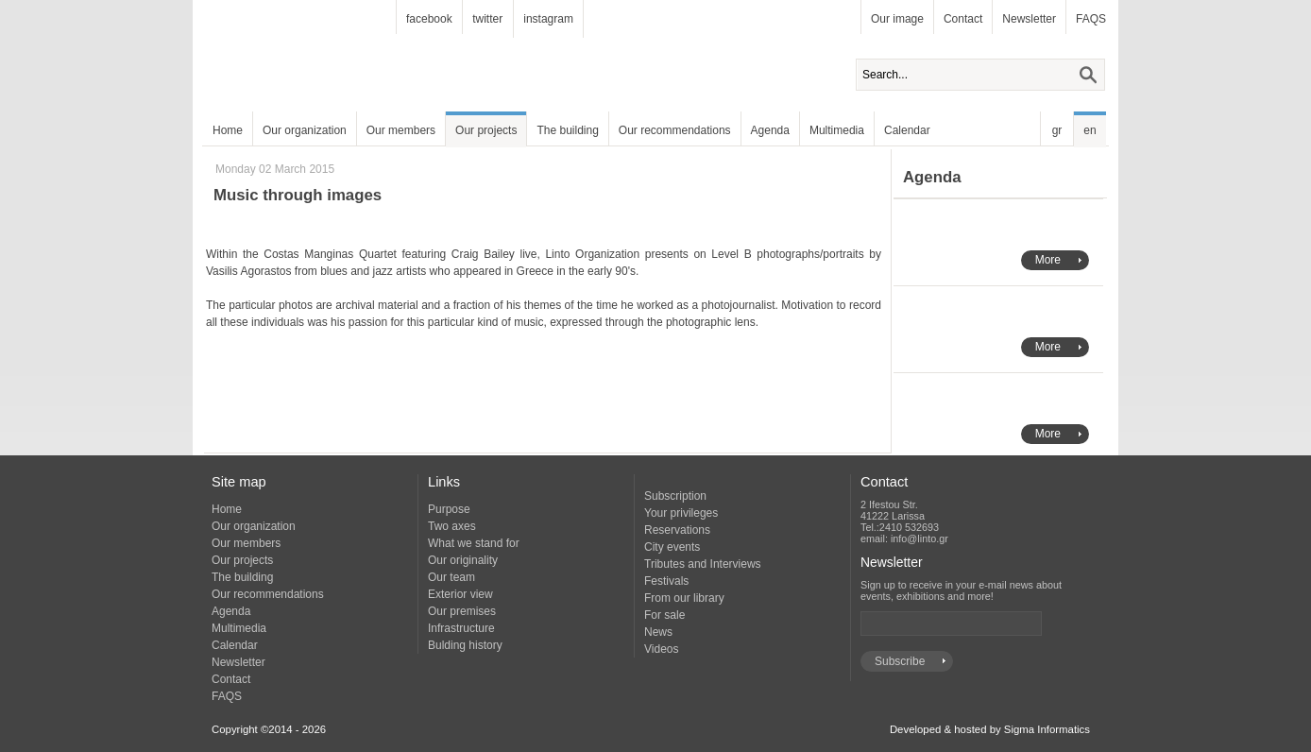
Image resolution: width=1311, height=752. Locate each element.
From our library (684, 598)
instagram (548, 19)
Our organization (305, 130)
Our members (400, 130)
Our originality (463, 560)
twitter (487, 19)
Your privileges (681, 513)
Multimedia (836, 130)
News (658, 632)
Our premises (462, 611)
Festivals (666, 581)
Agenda (770, 130)
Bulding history (465, 645)
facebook (429, 19)
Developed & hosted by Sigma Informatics (990, 729)
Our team (451, 577)
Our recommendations (675, 130)
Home (228, 130)
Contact (963, 19)
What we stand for (473, 543)
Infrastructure (461, 628)
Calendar (907, 130)
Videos (661, 649)
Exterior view (460, 594)
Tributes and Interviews (702, 564)
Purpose (449, 509)
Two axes (452, 526)
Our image (897, 19)
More (1048, 259)
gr (1057, 130)
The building (567, 130)
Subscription (675, 496)
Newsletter (1029, 19)
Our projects (486, 130)
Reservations (677, 530)
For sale (664, 615)
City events (672, 547)
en (1089, 130)
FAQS (1091, 19)
